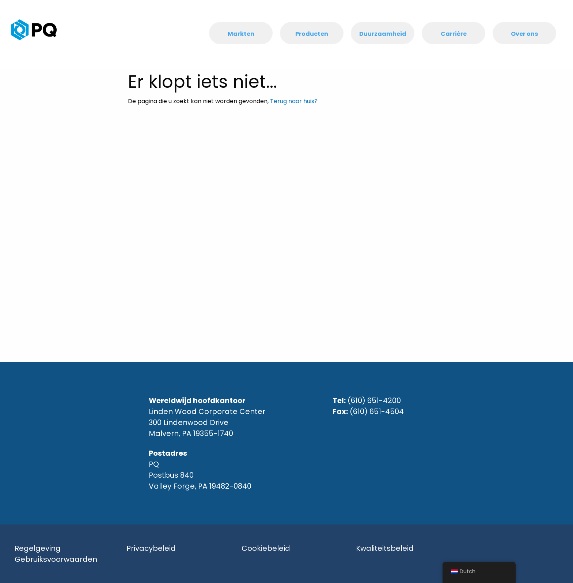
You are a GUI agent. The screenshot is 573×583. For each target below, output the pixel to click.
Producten (311, 34)
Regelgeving (38, 548)
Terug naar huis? (294, 101)
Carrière (454, 34)
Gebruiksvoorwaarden (56, 559)
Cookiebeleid (266, 548)
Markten (241, 34)
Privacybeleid (151, 548)
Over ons (524, 34)
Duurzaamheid (382, 34)
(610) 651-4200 (374, 400)
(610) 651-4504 (377, 411)
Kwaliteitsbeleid (385, 548)
